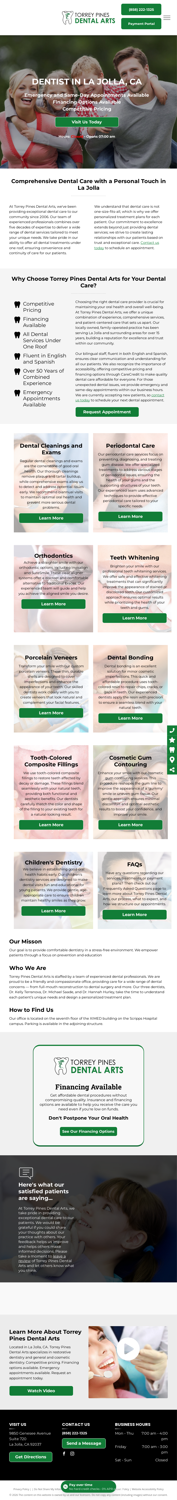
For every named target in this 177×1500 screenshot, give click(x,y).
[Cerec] (77, 1298)
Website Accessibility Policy (148, 1489)
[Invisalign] (31, 1298)
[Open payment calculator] (88, 1487)
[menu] (167, 18)
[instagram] (72, 1454)
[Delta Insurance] (100, 1298)
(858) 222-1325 (74, 1433)
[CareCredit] (123, 1298)
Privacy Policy (21, 1489)
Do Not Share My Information (51, 1489)
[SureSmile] (54, 1298)
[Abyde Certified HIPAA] (146, 1298)
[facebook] (64, 1454)
